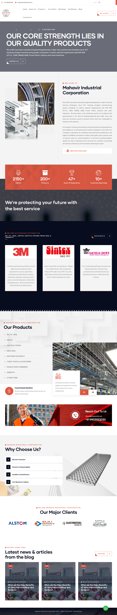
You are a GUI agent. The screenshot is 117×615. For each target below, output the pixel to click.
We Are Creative (18, 459)
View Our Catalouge (78, 151)
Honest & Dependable (21, 467)
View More (101, 553)
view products (99, 236)
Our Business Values (20, 482)
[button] (84, 392)
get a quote (104, 13)
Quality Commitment (20, 474)
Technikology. (77, 611)
